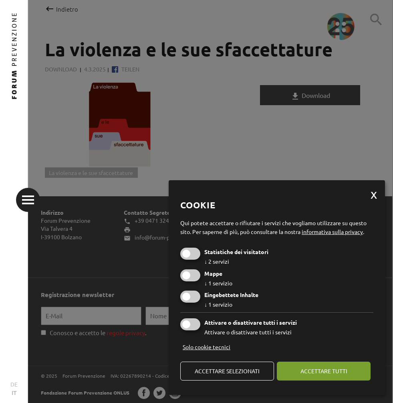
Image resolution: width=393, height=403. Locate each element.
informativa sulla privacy (332, 231)
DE (14, 384)
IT (14, 392)
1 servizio (218, 283)
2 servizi (216, 261)
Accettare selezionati (227, 371)
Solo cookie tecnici (206, 346)
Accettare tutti (323, 371)
